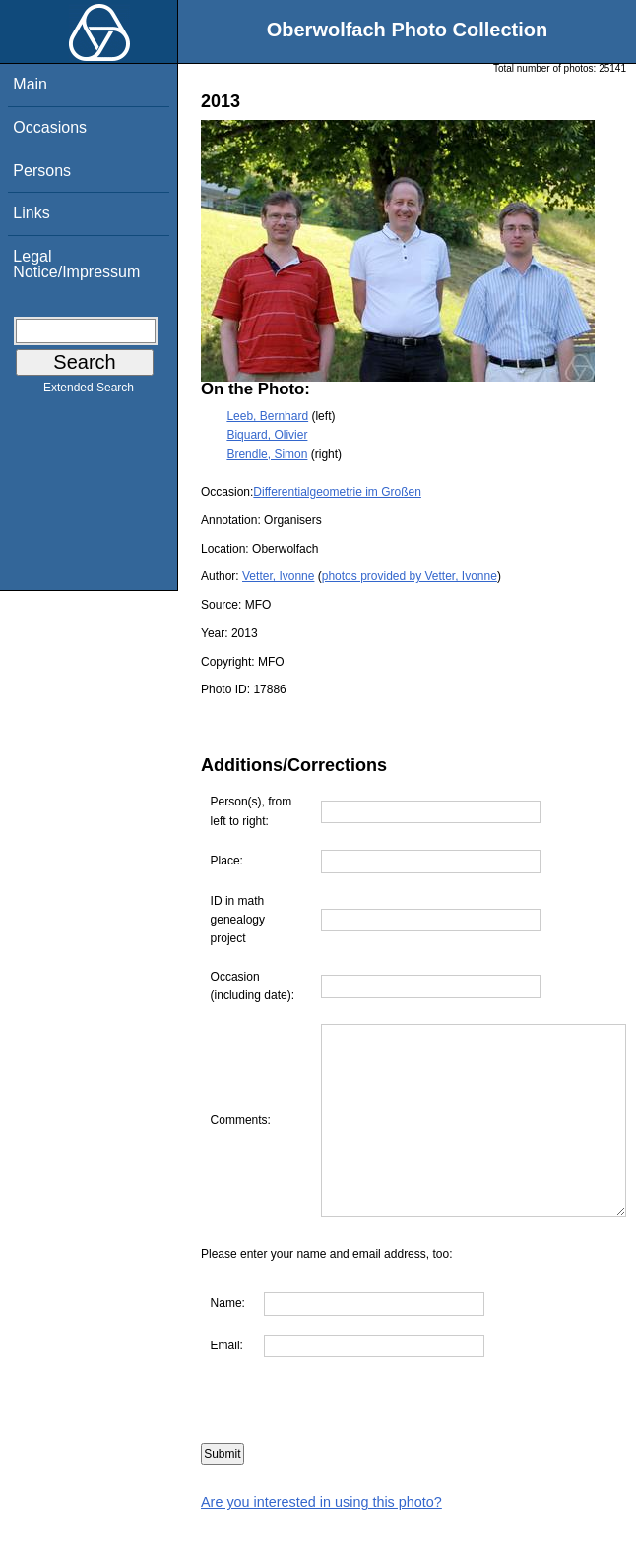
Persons (42, 170)
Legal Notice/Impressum (76, 264)
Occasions (50, 127)
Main (30, 84)
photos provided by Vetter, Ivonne (409, 576)
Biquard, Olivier (266, 435)
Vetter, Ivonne (278, 576)
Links (31, 213)
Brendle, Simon (266, 454)
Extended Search (88, 391)
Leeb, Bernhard (267, 416)
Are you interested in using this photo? (321, 1540)
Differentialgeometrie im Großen (337, 492)
